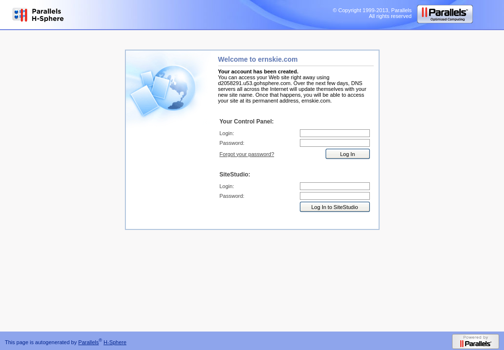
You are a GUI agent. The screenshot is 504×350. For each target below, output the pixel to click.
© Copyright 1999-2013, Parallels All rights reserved (372, 13)
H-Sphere (115, 342)
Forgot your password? (247, 154)
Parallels (88, 342)
